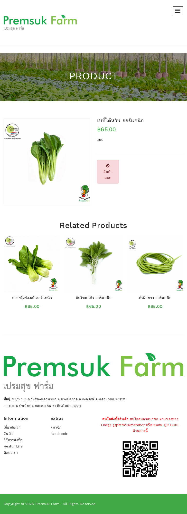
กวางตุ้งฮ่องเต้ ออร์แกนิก (32, 298)
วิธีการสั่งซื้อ (13, 440)
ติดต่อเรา (11, 453)
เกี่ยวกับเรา (12, 428)
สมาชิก (55, 428)
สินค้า (8, 434)
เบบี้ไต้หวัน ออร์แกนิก (120, 121)
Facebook (58, 434)
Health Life (13, 446)
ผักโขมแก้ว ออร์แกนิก (93, 298)
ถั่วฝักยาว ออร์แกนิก (155, 298)
